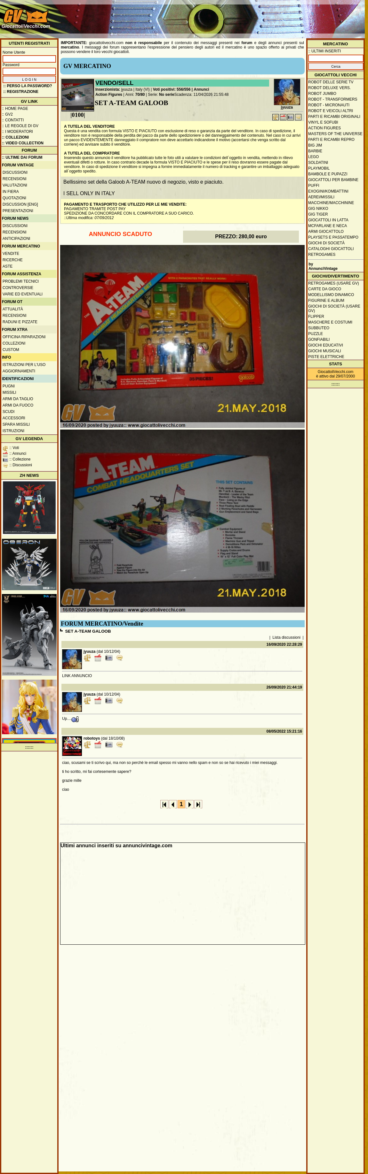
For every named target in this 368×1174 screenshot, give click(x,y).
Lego (313, 157)
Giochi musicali (324, 351)
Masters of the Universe (335, 134)
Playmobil (319, 168)
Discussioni (15, 172)
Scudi (8, 411)
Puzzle (315, 334)
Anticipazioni (16, 238)
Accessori (14, 418)
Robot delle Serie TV (331, 82)
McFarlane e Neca (327, 226)
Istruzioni (13, 431)
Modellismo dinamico (331, 295)
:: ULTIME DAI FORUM (22, 157)
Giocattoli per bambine (333, 180)
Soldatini (318, 162)
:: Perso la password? (27, 86)
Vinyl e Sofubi (323, 122)
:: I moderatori (17, 131)
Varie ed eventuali (23, 294)
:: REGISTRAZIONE (20, 91)
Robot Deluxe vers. (329, 88)
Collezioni (14, 343)
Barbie (315, 151)
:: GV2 (7, 114)
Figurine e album (326, 300)
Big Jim (315, 145)
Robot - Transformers (332, 99)
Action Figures (108, 94)
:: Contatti (13, 120)
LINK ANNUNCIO (77, 676)
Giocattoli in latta (328, 220)
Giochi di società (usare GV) (334, 308)
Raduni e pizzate (20, 322)
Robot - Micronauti (328, 105)
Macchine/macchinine (331, 203)
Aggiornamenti (19, 371)
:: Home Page (15, 108)
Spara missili (16, 424)
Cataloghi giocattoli (331, 249)
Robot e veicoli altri (330, 111)
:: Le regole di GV (20, 126)
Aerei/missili (321, 197)
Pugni (9, 386)
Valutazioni (15, 185)
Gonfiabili (319, 339)
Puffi (313, 185)
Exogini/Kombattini (328, 191)
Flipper (316, 316)
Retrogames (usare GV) (333, 283)
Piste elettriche (326, 356)
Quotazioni (14, 198)
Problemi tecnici (21, 281)
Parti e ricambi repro (331, 139)
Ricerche (13, 260)
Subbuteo (318, 328)
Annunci (201, 89)
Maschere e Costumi (330, 322)
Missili (9, 392)
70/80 (140, 94)
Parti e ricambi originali (334, 116)
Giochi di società (326, 243)
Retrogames (321, 254)
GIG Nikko (318, 208)
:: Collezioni (15, 137)
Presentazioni (18, 211)
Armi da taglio (18, 399)
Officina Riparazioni (24, 337)
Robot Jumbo (322, 93)
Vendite (11, 253)
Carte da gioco (324, 289)
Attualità (13, 309)
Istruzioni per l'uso (24, 364)
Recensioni (15, 179)
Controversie (18, 288)
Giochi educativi (325, 345)
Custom (11, 349)
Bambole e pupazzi (327, 174)
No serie (166, 94)
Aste (7, 266)
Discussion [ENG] (20, 204)
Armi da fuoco (18, 405)
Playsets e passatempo (333, 237)
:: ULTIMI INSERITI (324, 51)
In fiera (11, 191)
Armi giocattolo (326, 231)
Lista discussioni (286, 637)
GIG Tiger (318, 214)
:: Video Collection (23, 143)
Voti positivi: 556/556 (172, 89)
